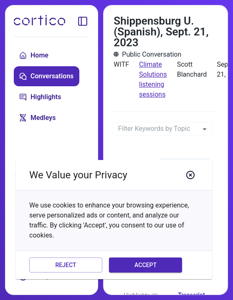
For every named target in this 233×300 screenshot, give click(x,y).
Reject (66, 265)
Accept (145, 265)
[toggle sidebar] (82, 21)
